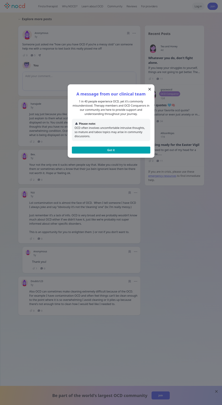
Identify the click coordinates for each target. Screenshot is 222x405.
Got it (111, 150)
